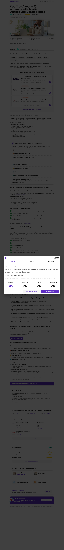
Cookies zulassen (50, 291)
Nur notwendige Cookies (31, 291)
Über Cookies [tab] (51, 261)
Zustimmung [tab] (13, 261)
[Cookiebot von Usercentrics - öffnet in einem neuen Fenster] (53, 258)
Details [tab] (32, 261)
